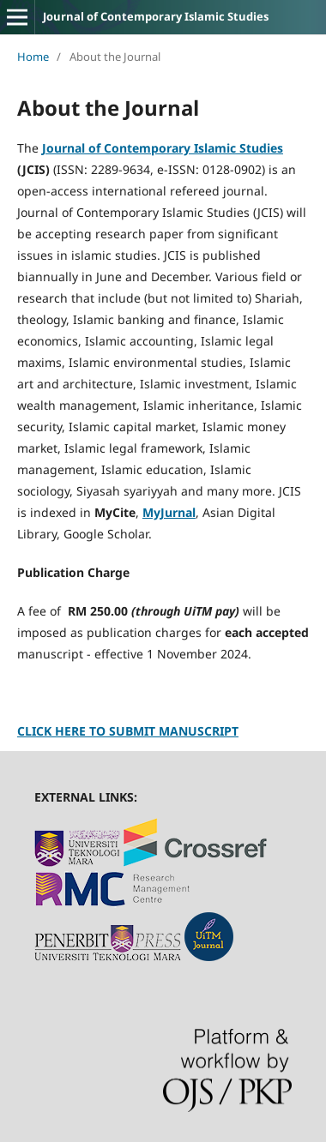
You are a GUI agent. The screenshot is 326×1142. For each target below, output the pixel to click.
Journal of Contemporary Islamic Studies (156, 16)
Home (33, 56)
